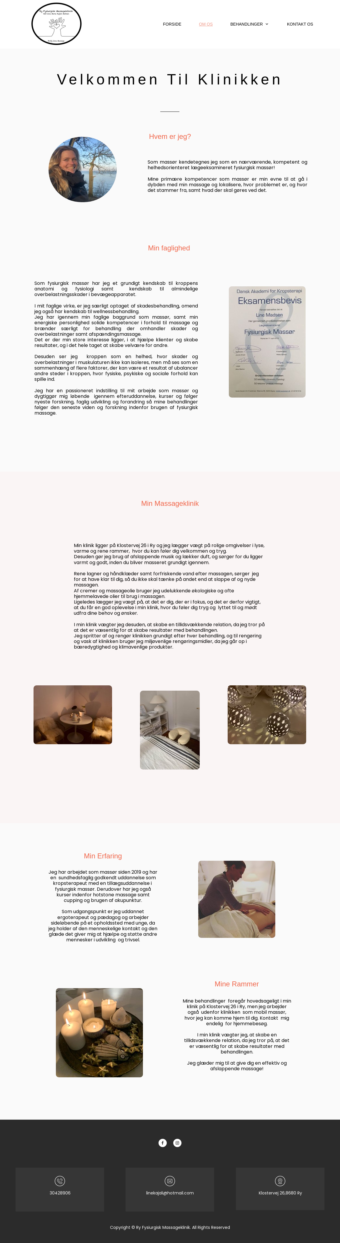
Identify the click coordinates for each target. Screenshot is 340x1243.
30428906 (60, 1193)
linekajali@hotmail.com (170, 1193)
